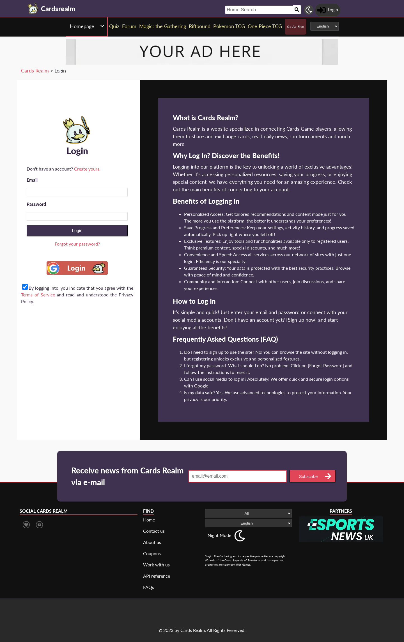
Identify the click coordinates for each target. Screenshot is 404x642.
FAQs (148, 587)
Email (32, 180)
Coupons (152, 553)
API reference (156, 576)
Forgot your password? (77, 243)
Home (149, 519)
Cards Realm (35, 70)
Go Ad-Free (295, 26)
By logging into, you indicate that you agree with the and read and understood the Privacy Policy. (77, 294)
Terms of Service (38, 294)
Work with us (156, 564)
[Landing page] (33, 8)
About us (152, 542)
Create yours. (87, 168)
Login (77, 230)
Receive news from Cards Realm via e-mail (127, 476)
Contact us (154, 531)
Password (36, 204)
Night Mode (219, 535)
